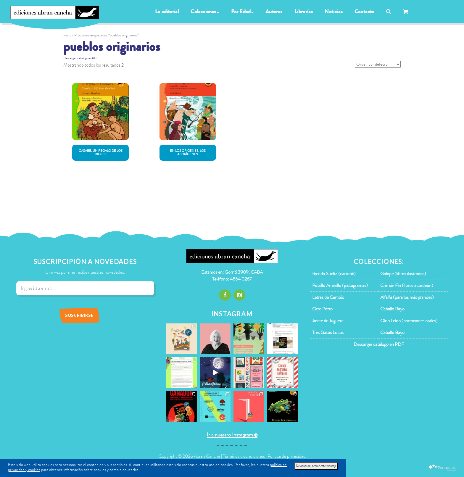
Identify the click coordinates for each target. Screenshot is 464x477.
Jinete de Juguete (327, 321)
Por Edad (242, 11)
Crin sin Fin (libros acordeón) (406, 285)
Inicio (67, 35)
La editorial (167, 11)
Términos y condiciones (244, 456)
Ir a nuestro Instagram (230, 435)
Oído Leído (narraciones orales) (409, 321)
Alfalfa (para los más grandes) (407, 297)
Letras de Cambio (328, 297)
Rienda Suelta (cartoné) (334, 273)
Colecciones (205, 11)
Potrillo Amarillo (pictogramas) (340, 285)
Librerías (303, 11)
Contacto (364, 11)
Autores (273, 11)
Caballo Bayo (392, 332)
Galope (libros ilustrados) (403, 273)
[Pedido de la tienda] (378, 64)
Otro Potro (322, 309)
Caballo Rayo (392, 309)
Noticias (334, 11)
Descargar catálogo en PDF (80, 58)
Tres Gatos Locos (328, 332)
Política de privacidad (287, 456)
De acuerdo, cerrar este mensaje (316, 466)
